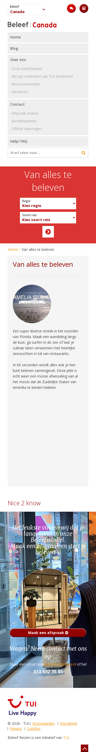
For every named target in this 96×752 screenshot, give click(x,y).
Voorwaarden (43, 723)
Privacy (16, 728)
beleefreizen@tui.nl (60, 664)
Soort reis (29, 215)
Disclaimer (68, 723)
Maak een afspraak (48, 632)
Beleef (14, 6)
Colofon (33, 728)
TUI (66, 737)
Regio (26, 201)
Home (13, 249)
